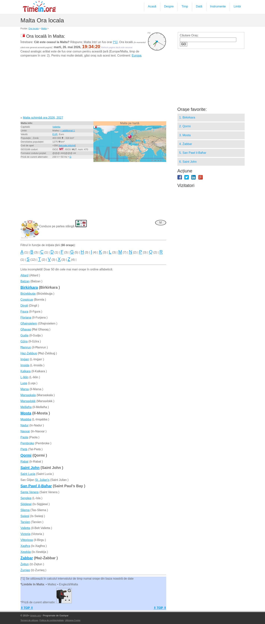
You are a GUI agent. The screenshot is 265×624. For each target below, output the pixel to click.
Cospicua (27, 299)
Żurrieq (25, 570)
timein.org (35, 615)
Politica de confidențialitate (51, 620)
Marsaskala (28, 395)
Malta (44, 28)
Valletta (56, 126)
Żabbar (27, 558)
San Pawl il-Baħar (36, 486)
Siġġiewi (26, 504)
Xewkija (26, 551)
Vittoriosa (27, 540)
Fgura (24, 311)
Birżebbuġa (28, 293)
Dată (199, 6)
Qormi (26, 455)
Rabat (25, 461)
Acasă (152, 6)
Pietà (24, 449)
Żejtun (25, 564)
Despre (169, 6)
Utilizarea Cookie (72, 620)
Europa (136, 55)
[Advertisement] (93, 88)
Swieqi (25, 516)
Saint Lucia (28, 473)
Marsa (25, 389)
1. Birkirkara (187, 117)
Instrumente (218, 6)
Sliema (25, 510)
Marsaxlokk (28, 401)
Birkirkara (29, 287)
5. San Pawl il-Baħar (192, 152)
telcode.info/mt (67, 145)
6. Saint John (188, 161)
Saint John (30, 468)
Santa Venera (30, 492)
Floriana (26, 317)
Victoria (25, 534)
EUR (55, 134)
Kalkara (26, 371)
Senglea (26, 498)
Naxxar (25, 431)
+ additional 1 (67, 130)
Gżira (24, 341)
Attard (25, 275)
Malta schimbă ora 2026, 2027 (43, 117)
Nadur (25, 425)
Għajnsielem (29, 323)
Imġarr (25, 359)
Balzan (25, 281)
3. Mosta (185, 135)
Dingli (24, 305)
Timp (185, 6)
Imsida (25, 365)
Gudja (25, 335)
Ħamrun (26, 347)
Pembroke (27, 443)
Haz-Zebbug (29, 353)
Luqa (24, 383)
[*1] (115, 42)
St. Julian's (42, 479)
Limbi (237, 6)
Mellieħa (26, 407)
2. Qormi (185, 126)
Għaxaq (26, 329)
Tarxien (25, 522)
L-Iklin (25, 377)
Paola (24, 437)
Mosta (26, 413)
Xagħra (25, 545)
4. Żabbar (185, 144)
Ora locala (33, 28)
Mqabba (26, 419)
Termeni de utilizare (29, 620)
